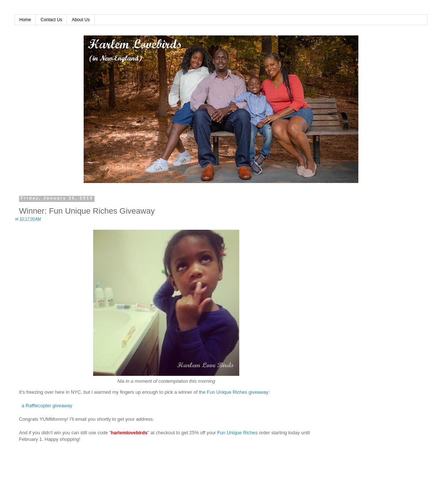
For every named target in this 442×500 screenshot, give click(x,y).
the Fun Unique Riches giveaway (233, 392)
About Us (80, 19)
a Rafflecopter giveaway (47, 405)
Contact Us (51, 19)
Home (25, 19)
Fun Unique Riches (237, 432)
